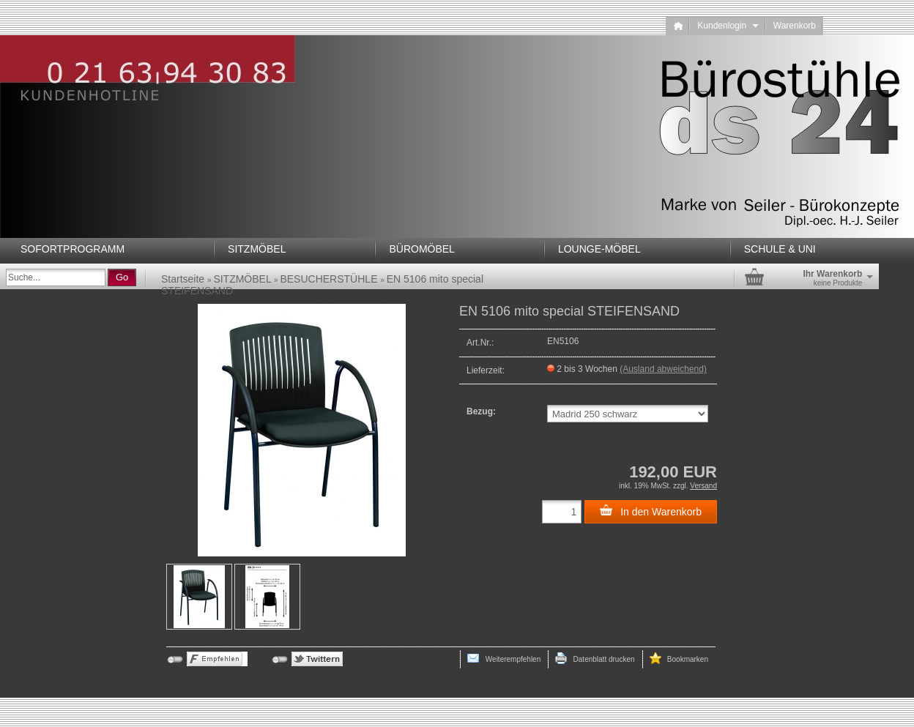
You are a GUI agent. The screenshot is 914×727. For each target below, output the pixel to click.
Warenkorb (794, 25)
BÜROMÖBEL (421, 249)
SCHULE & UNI (780, 249)
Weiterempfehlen (503, 658)
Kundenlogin (727, 25)
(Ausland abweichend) (663, 369)
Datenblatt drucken (594, 658)
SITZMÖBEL (257, 249)
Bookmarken (679, 658)
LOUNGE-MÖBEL (599, 249)
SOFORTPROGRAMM (73, 249)
